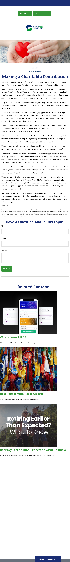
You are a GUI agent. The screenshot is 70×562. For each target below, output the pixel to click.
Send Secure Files (42, 14)
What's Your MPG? (13, 337)
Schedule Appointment (48, 559)
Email (3, 238)
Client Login (25, 14)
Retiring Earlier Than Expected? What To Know (33, 450)
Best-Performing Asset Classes (21, 394)
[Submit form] (6, 269)
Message (4, 251)
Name (3, 226)
